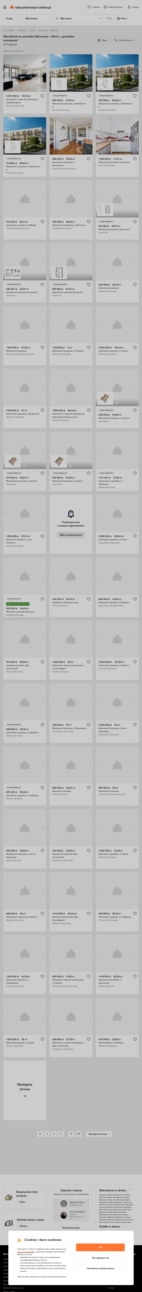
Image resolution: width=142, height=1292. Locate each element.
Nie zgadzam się (100, 1258)
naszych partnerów (25, 1252)
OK (100, 1247)
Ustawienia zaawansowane (100, 1268)
